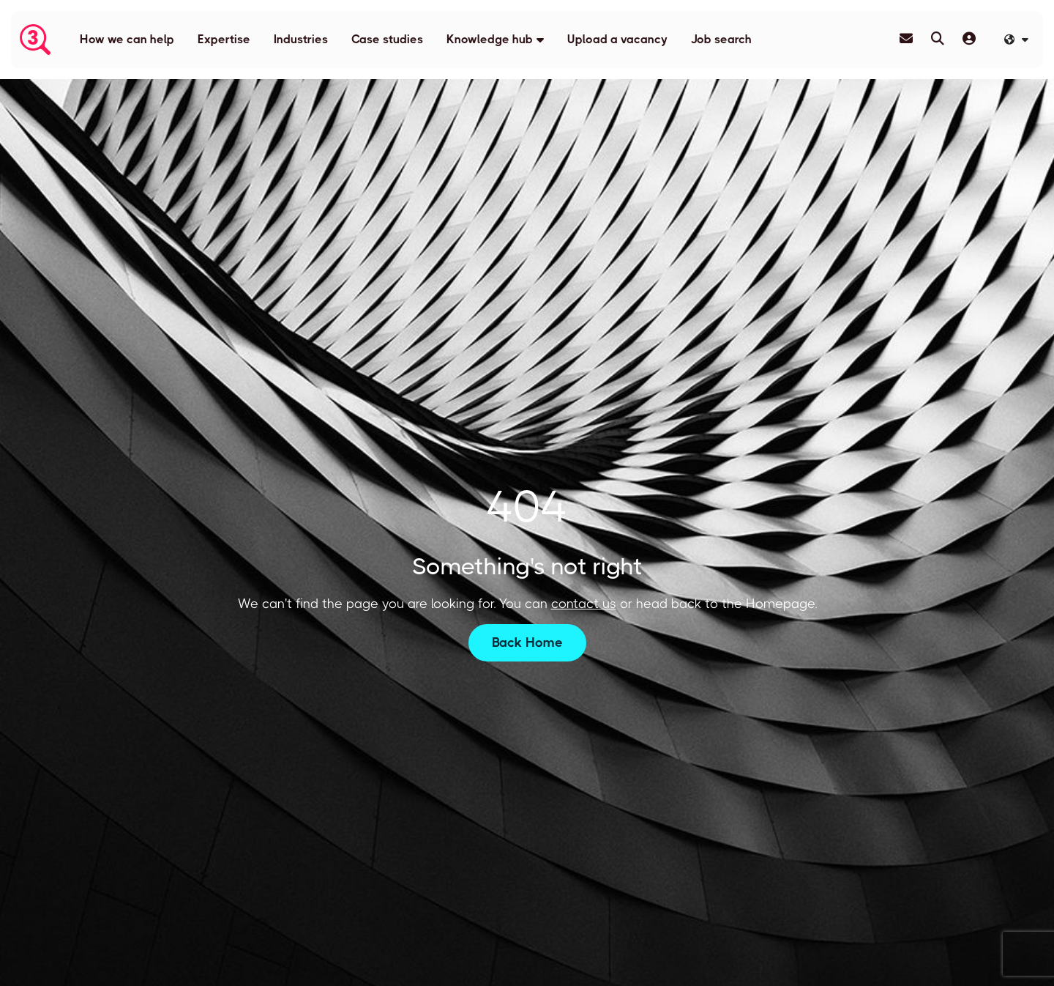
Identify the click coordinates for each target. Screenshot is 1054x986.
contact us (583, 603)
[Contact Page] (906, 38)
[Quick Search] (937, 38)
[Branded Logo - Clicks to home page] (35, 39)
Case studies (387, 39)
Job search (721, 39)
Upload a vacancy (617, 39)
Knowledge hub (489, 39)
